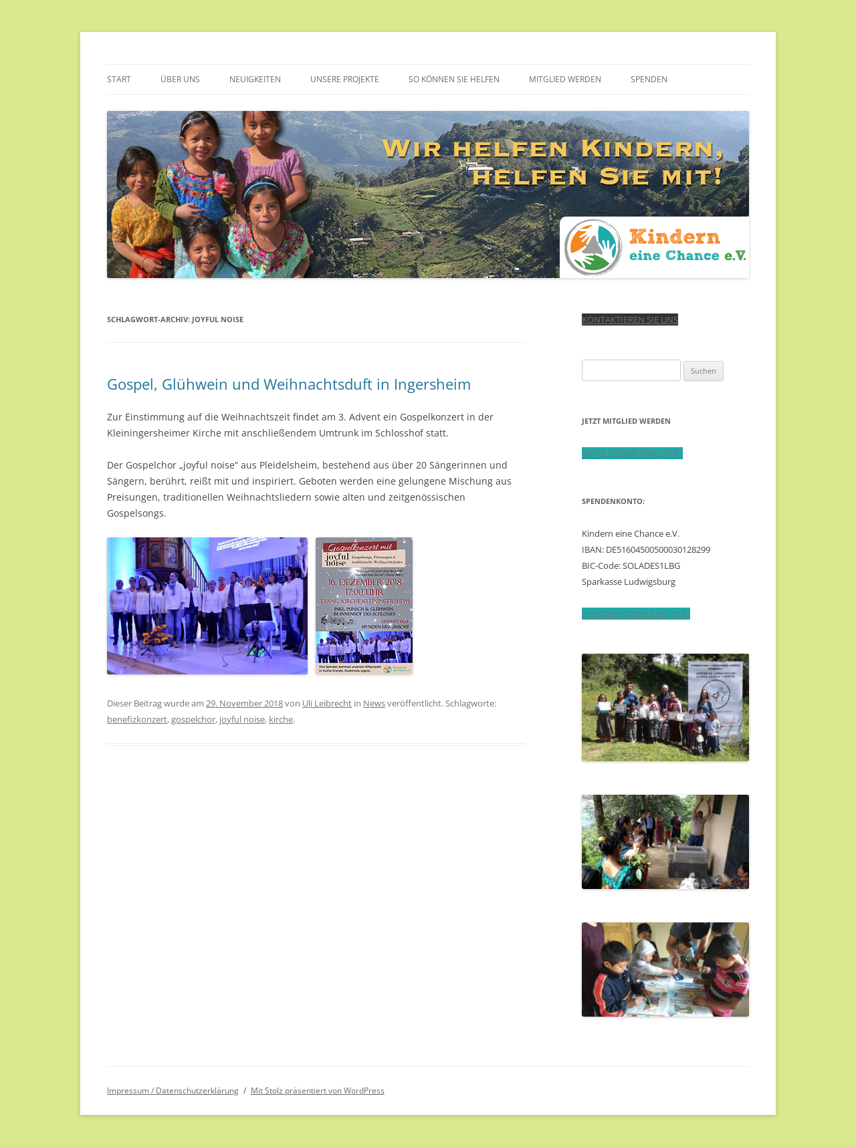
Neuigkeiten (255, 79)
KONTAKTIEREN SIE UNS (630, 319)
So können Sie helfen (454, 79)
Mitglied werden (565, 79)
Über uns (180, 79)
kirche (281, 719)
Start (119, 79)
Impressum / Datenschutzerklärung (173, 1090)
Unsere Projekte (344, 79)
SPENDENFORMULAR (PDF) (636, 614)
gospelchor (193, 719)
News (374, 703)
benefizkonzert (137, 719)
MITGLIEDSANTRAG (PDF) (632, 453)
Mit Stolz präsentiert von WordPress (318, 1090)
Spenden (649, 79)
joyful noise (242, 719)
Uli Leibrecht (327, 703)
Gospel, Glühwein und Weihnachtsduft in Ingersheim (289, 384)
